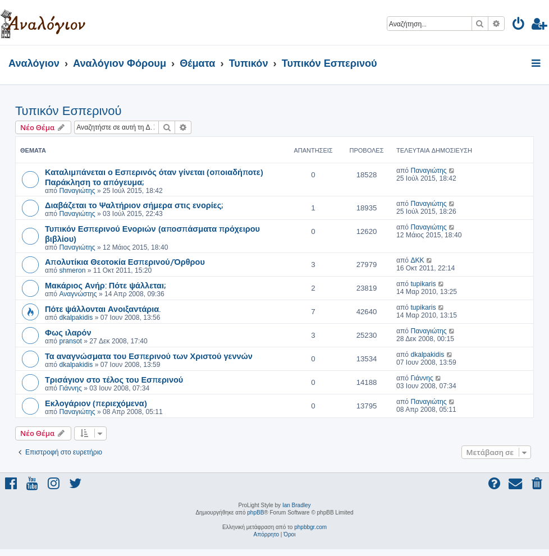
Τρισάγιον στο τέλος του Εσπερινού (114, 379)
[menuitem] (519, 25)
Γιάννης (70, 388)
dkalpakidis (76, 317)
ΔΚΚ (417, 260)
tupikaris (423, 284)
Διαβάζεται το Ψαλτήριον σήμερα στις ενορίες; (134, 205)
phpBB (255, 512)
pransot (70, 341)
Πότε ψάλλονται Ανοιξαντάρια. (103, 309)
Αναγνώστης (78, 294)
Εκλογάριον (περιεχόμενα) (96, 403)
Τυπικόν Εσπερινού (68, 111)
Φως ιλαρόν (68, 332)
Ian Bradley (296, 505)
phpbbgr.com (310, 527)
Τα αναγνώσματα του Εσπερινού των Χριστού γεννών (149, 356)
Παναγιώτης (77, 191)
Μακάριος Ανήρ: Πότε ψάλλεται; (105, 285)
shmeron (72, 270)
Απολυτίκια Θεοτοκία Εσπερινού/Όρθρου (125, 261)
